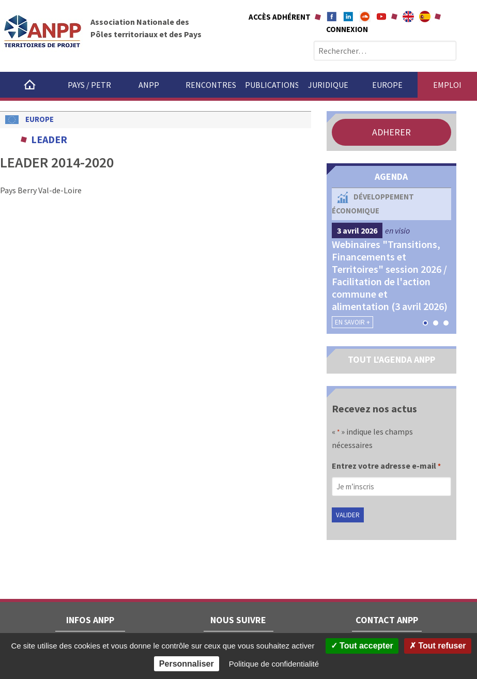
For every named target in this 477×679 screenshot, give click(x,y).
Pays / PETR (89, 85)
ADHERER (391, 132)
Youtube (381, 16)
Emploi (447, 85)
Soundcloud (365, 16)
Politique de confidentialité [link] (274, 663)
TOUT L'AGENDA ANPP (391, 359)
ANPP (149, 85)
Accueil (29, 85)
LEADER (49, 139)
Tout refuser (437, 645)
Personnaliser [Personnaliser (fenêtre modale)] (186, 663)
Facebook (331, 16)
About (408, 16)
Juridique (328, 85)
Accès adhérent (280, 17)
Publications (271, 85)
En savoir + (352, 322)
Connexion (347, 29)
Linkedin (348, 16)
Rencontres (211, 85)
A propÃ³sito (424, 16)
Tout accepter (362, 645)
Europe (387, 85)
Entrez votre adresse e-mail (386, 466)
